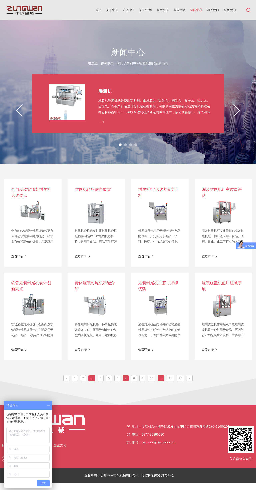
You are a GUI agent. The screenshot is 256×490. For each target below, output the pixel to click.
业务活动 (179, 10)
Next (236, 114)
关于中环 (112, 10)
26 (180, 385)
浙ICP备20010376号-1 (158, 482)
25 (170, 385)
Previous (19, 114)
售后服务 (163, 10)
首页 (98, 10)
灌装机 (105, 91)
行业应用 (146, 10)
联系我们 (230, 10)
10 (151, 385)
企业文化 (59, 452)
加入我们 (213, 10)
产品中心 (129, 10)
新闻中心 (196, 10)
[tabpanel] (128, 107)
